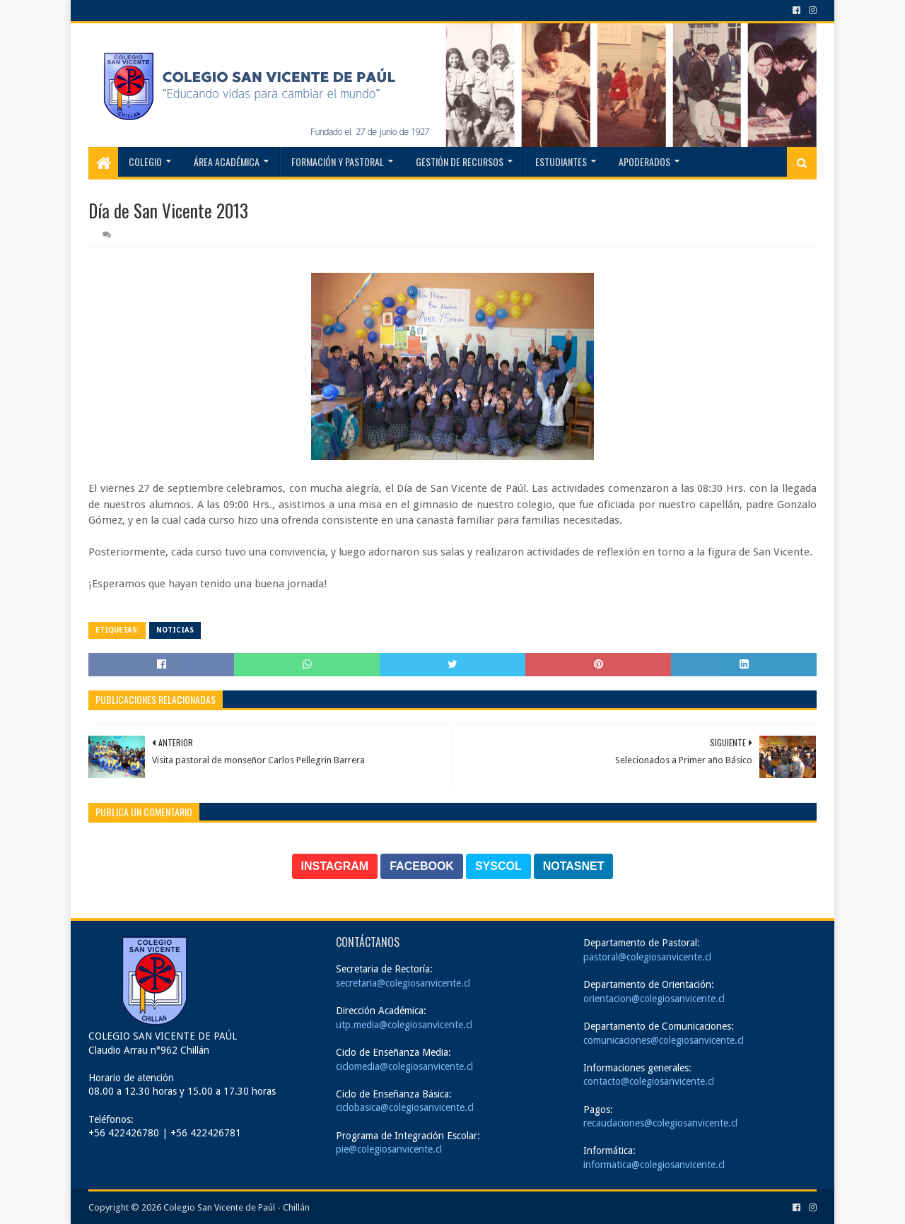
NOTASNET (574, 866)
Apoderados (644, 161)
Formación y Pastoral (337, 161)
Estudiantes (561, 161)
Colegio (145, 161)
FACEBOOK (422, 866)
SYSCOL (498, 866)
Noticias (175, 630)
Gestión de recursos (459, 161)
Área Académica (226, 161)
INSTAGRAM (335, 866)
